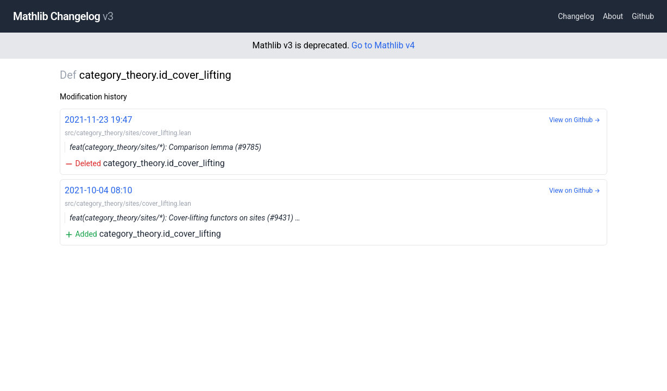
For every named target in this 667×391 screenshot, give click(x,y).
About (613, 16)
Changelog (576, 16)
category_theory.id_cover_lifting (333, 140)
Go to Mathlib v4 (382, 45)
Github (643, 16)
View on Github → (574, 120)
